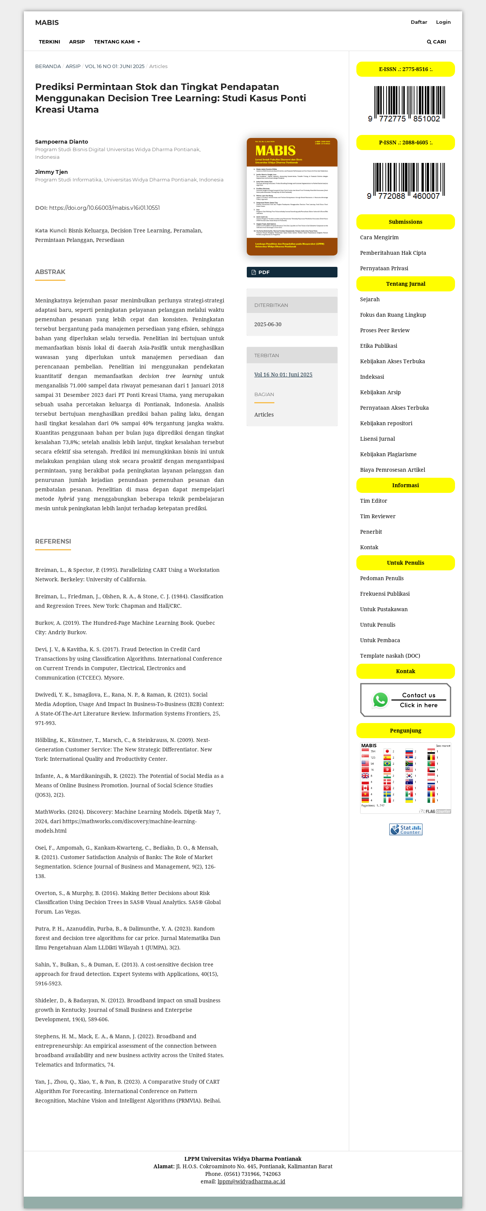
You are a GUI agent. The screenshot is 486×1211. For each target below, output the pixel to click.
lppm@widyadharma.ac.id (251, 1181)
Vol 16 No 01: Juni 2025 (114, 66)
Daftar (419, 22)
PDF (263, 272)
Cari (436, 42)
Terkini (49, 42)
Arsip (77, 42)
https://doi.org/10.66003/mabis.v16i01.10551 (104, 207)
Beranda (48, 66)
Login (443, 22)
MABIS (47, 23)
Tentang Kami (115, 42)
